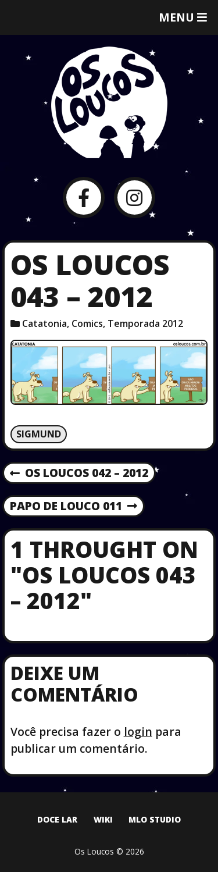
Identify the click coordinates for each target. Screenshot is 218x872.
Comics (87, 323)
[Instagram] (134, 197)
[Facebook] (83, 197)
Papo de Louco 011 (73, 506)
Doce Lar (57, 819)
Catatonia (44, 323)
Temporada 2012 (145, 323)
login (138, 731)
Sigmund (38, 434)
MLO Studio (154, 819)
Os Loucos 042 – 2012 (79, 473)
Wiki (103, 819)
